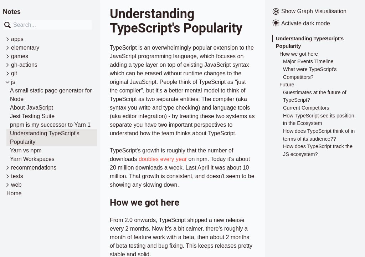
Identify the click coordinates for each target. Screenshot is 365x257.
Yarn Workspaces (32, 159)
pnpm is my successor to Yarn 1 (50, 125)
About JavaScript (31, 108)
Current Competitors (306, 108)
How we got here (298, 54)
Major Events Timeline (308, 61)
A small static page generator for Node (51, 94)
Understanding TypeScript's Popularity (44, 137)
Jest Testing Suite (32, 116)
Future (286, 84)
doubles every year (163, 159)
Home (14, 193)
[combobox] (47, 25)
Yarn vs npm (26, 150)
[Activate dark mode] (315, 23)
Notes (12, 11)
